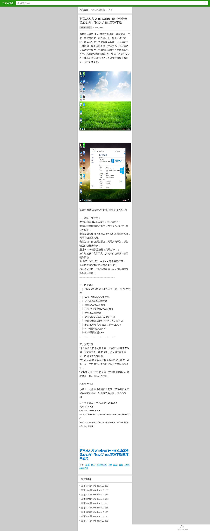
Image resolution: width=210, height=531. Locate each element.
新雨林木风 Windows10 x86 (94, 486)
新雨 (87, 464)
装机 (121, 464)
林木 (93, 464)
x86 (110, 464)
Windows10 (102, 464)
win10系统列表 (98, 10)
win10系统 (85, 27)
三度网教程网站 (8, 3)
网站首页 (84, 10)
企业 (115, 464)
